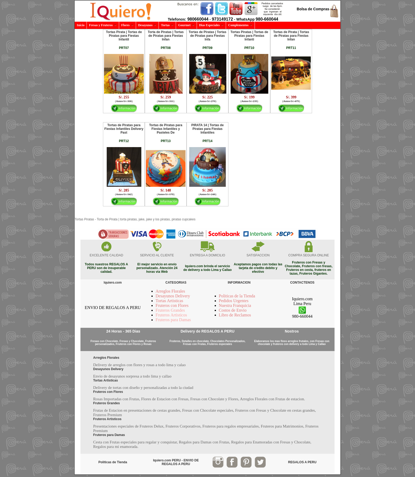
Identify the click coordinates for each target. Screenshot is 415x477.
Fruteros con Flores (172, 305)
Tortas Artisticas (169, 300)
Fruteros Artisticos (171, 315)
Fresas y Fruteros (103, 25)
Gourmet (186, 25)
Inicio (80, 25)
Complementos (240, 25)
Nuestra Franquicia (235, 305)
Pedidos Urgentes (234, 300)
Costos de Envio (233, 310)
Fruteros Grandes (170, 310)
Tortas (167, 25)
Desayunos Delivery (173, 296)
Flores (127, 25)
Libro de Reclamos (235, 315)
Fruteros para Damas (173, 319)
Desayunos (147, 25)
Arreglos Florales (170, 291)
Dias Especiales (211, 25)
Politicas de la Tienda (237, 296)
